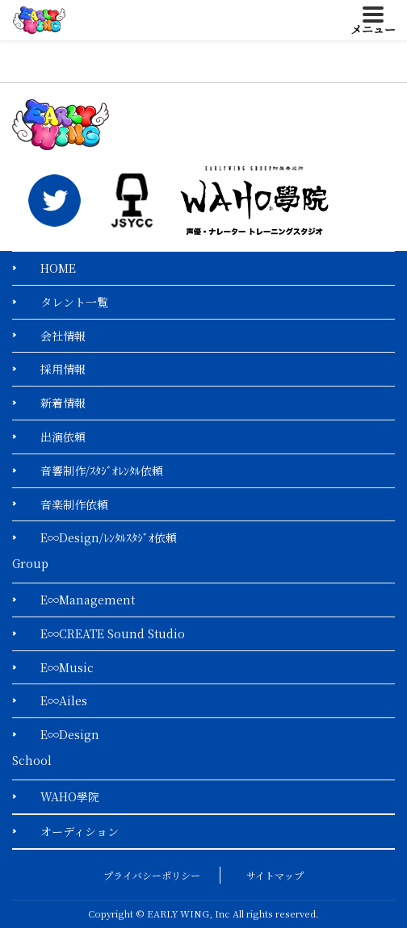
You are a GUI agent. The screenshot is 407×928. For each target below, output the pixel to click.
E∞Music (67, 667)
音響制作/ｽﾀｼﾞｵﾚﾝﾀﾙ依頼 (101, 470)
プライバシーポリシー (151, 875)
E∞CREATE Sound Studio (112, 633)
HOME (58, 268)
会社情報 (63, 336)
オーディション (79, 831)
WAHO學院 (69, 796)
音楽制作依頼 (74, 504)
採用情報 (63, 369)
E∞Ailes (63, 700)
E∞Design (69, 734)
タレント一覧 (74, 302)
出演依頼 (63, 436)
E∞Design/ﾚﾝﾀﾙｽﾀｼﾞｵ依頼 (108, 537)
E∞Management (87, 599)
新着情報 (63, 403)
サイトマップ (275, 875)
